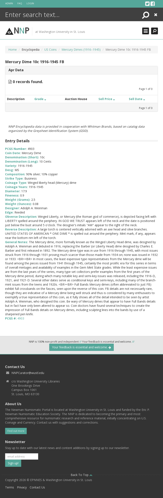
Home (12, 49)
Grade (40, 99)
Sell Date (137, 99)
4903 (20, 318)
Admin (9, 3)
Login (30, 3)
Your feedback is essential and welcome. (81, 347)
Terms (9, 487)
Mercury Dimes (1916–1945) (81, 49)
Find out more (15, 431)
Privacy (22, 487)
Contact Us (37, 487)
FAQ (19, 3)
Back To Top (81, 475)
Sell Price (106, 99)
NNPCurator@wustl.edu (27, 373)
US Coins (50, 49)
